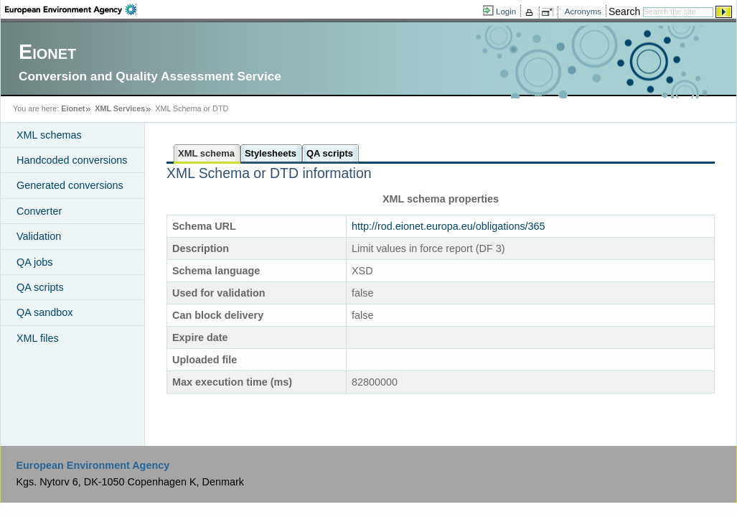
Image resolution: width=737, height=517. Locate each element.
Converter (39, 211)
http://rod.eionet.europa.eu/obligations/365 (448, 226)
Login (506, 11)
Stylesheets (270, 153)
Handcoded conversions (72, 160)
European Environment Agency (92, 465)
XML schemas (49, 135)
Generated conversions (70, 185)
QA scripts (40, 287)
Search (624, 11)
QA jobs (34, 262)
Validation (39, 236)
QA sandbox (44, 312)
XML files (38, 338)
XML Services (120, 108)
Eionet (73, 108)
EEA (70, 9)
